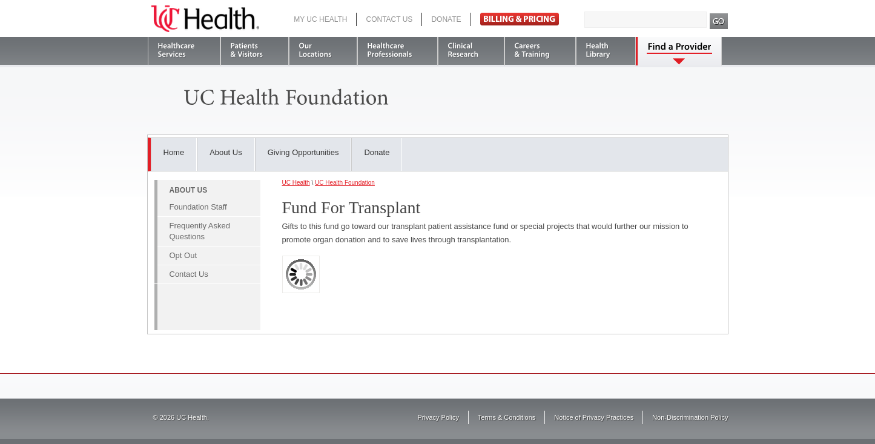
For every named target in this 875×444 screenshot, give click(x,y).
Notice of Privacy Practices (593, 417)
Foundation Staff (198, 206)
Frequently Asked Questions (200, 231)
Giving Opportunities (303, 152)
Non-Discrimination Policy (690, 417)
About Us (226, 152)
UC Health (205, 18)
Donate (446, 19)
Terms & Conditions (506, 417)
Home (174, 152)
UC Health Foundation (345, 182)
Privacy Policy (438, 417)
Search (719, 21)
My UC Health (320, 19)
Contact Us (389, 19)
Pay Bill (519, 19)
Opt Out (183, 255)
